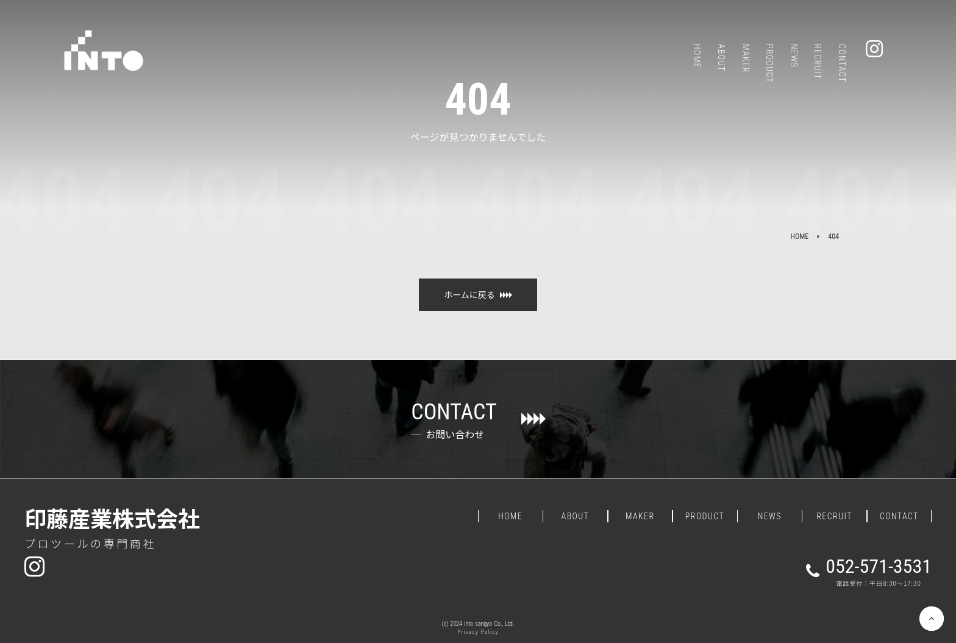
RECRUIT (834, 516)
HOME (800, 236)
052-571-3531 (879, 566)
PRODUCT (704, 516)
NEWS (770, 516)
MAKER (640, 516)
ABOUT (576, 516)
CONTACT (899, 516)
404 (833, 236)
